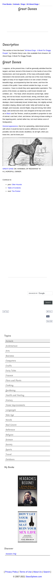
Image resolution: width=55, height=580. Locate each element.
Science (9, 439)
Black (9, 113)
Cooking (9, 385)
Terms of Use (26, 572)
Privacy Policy (11, 572)
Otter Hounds (17, 184)
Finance (9, 375)
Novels (9, 420)
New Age (10, 415)
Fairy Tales (11, 370)
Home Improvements (15, 405)
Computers (11, 360)
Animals (9, 341)
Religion (9, 434)
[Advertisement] (27, 25)
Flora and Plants (13, 380)
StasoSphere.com (34, 577)
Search (46, 572)
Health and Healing (15, 395)
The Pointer (16, 191)
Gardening (10, 390)
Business (10, 355)
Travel (8, 454)
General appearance (10, 126)
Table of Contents (14, 188)
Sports (9, 449)
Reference (10, 429)
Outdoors (10, 459)
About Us (37, 572)
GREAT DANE (8, 169)
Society (9, 444)
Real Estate (11, 425)
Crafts (9, 365)
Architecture (11, 346)
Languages (11, 410)
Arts (8, 350)
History (9, 400)
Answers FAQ (11, 554)
